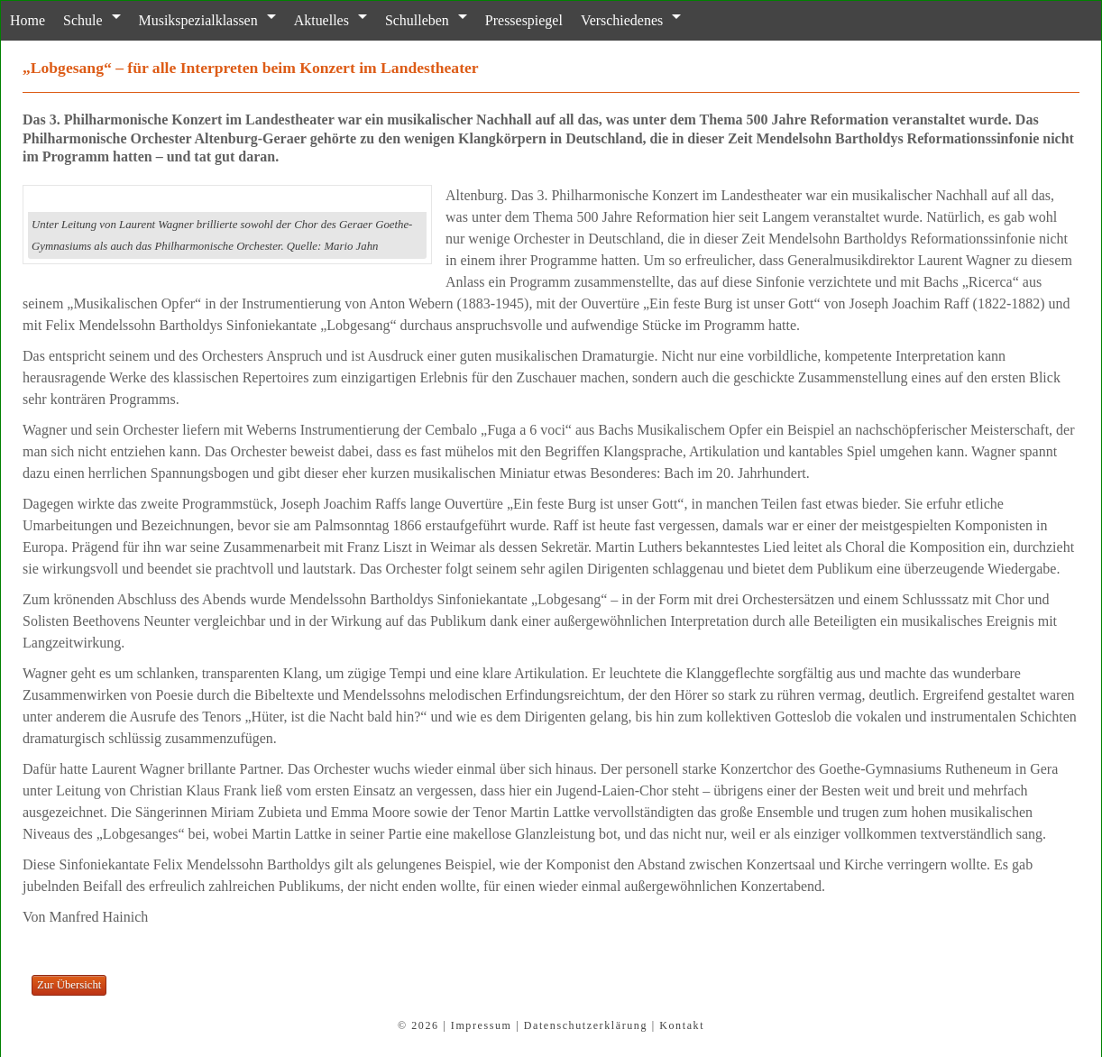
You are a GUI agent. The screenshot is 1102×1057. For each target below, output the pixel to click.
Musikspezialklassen (197, 20)
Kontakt (681, 1025)
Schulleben (416, 20)
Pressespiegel (523, 20)
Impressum (481, 1025)
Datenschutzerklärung (585, 1025)
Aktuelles (320, 20)
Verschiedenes (621, 20)
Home (27, 20)
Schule (82, 20)
